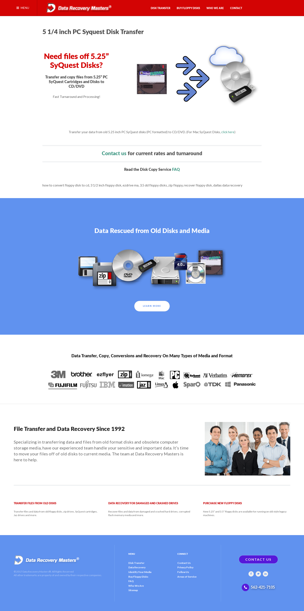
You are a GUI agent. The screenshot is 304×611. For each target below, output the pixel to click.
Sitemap (133, 590)
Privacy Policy (185, 567)
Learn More (152, 306)
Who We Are (136, 585)
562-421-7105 (263, 587)
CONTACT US (258, 559)
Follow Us (183, 572)
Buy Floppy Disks (138, 576)
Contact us (114, 153)
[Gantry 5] (77, 7)
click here (227, 132)
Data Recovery (136, 567)
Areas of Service (187, 576)
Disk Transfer (136, 562)
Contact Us (184, 562)
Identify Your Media (139, 572)
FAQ (176, 170)
